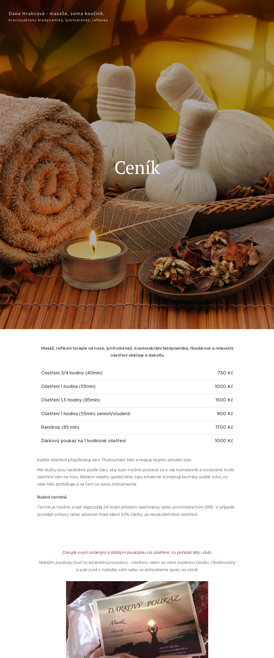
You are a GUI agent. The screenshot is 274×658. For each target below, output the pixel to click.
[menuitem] (202, 16)
